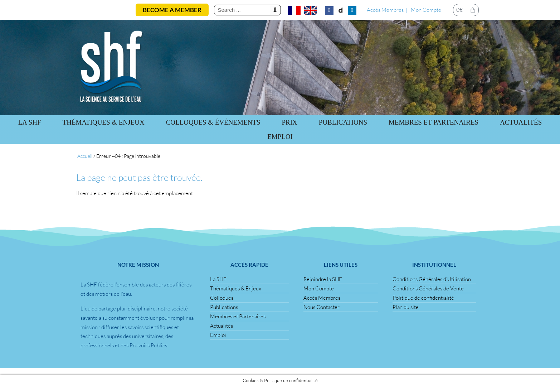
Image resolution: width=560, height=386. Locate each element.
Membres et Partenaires (433, 122)
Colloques (221, 297)
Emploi (280, 136)
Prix (289, 122)
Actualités (521, 122)
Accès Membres (385, 9)
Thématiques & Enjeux (104, 122)
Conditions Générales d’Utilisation (432, 279)
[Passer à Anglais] (310, 10)
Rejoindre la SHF (322, 279)
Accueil (84, 156)
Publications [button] (343, 122)
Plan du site (406, 307)
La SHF (29, 122)
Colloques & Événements (213, 122)
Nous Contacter (321, 307)
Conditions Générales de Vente (428, 288)
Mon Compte (426, 9)
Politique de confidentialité (423, 297)
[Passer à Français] (294, 10)
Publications (224, 307)
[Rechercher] (275, 10)
